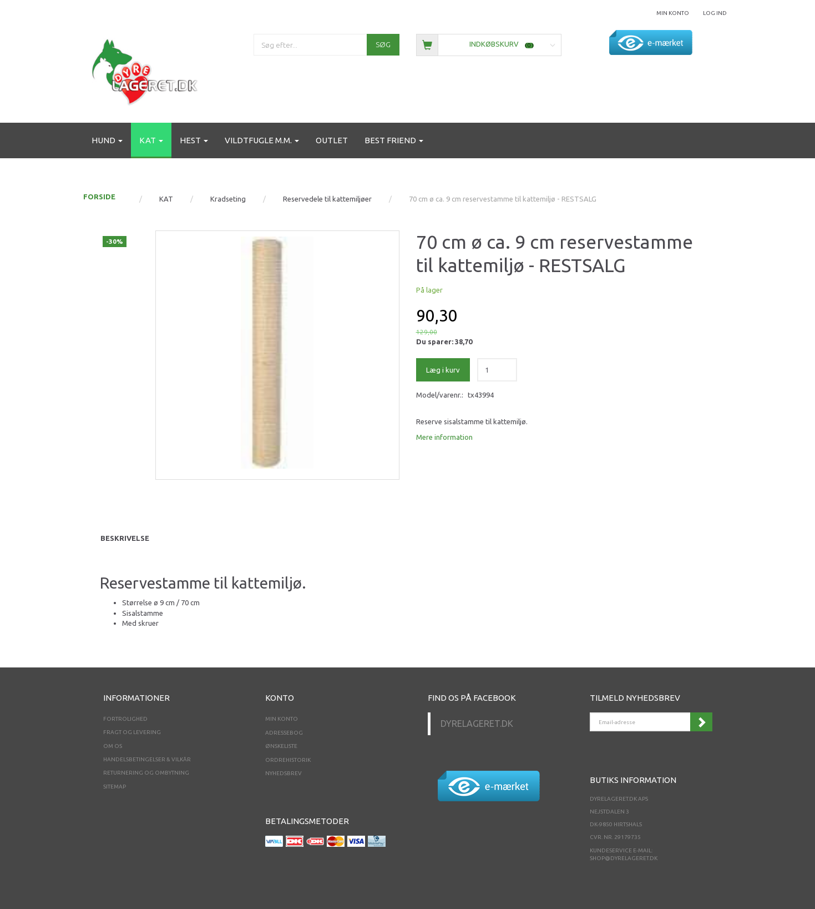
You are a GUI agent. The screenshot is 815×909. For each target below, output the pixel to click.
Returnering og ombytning (146, 773)
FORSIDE (99, 196)
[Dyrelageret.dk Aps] (147, 70)
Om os (112, 746)
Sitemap (114, 787)
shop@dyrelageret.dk (623, 858)
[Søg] (383, 45)
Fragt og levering (132, 732)
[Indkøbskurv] (489, 44)
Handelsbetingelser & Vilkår (147, 759)
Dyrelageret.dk (477, 724)
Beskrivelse (124, 538)
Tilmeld (701, 721)
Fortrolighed (125, 719)
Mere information (444, 437)
